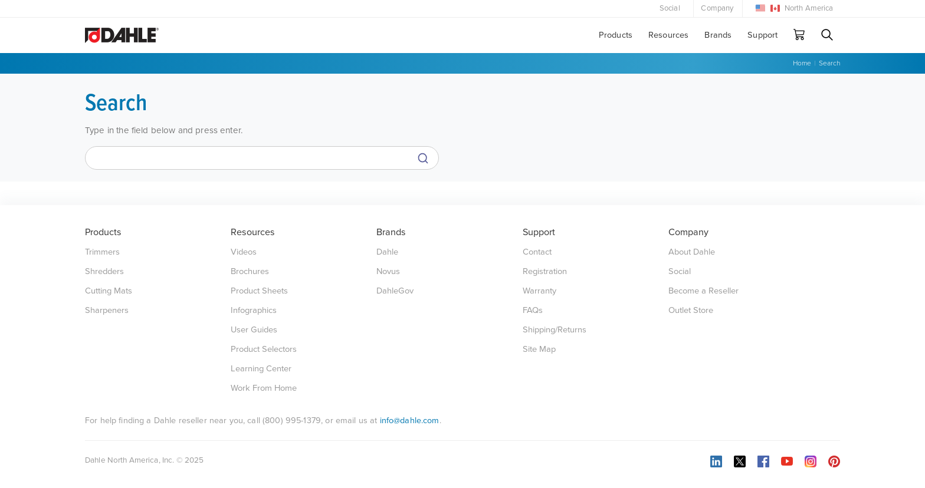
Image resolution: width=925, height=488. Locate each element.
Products (615, 35)
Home (802, 63)
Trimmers (102, 252)
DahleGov (395, 291)
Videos (244, 252)
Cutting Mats (108, 291)
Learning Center (261, 369)
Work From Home (264, 388)
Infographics (254, 310)
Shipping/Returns (554, 330)
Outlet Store (690, 310)
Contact (537, 252)
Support (762, 35)
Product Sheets (259, 291)
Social (670, 8)
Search (829, 63)
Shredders (104, 271)
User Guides (254, 330)
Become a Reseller (703, 291)
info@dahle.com (409, 421)
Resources (668, 35)
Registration (545, 271)
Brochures (250, 271)
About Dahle (691, 252)
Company (717, 8)
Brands (718, 35)
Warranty (539, 291)
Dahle (387, 252)
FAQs (533, 310)
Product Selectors (264, 349)
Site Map (539, 349)
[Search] (262, 158)
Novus (388, 271)
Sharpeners (107, 310)
